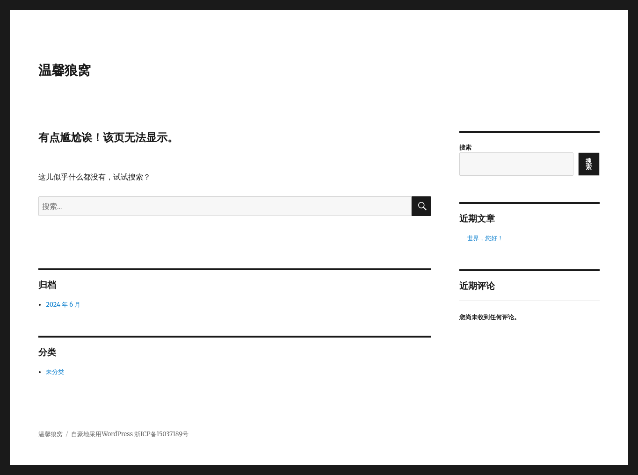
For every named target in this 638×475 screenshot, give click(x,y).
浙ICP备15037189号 (161, 434)
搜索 (465, 147)
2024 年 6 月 (63, 305)
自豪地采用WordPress (102, 434)
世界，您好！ (485, 238)
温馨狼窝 (64, 70)
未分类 (55, 372)
